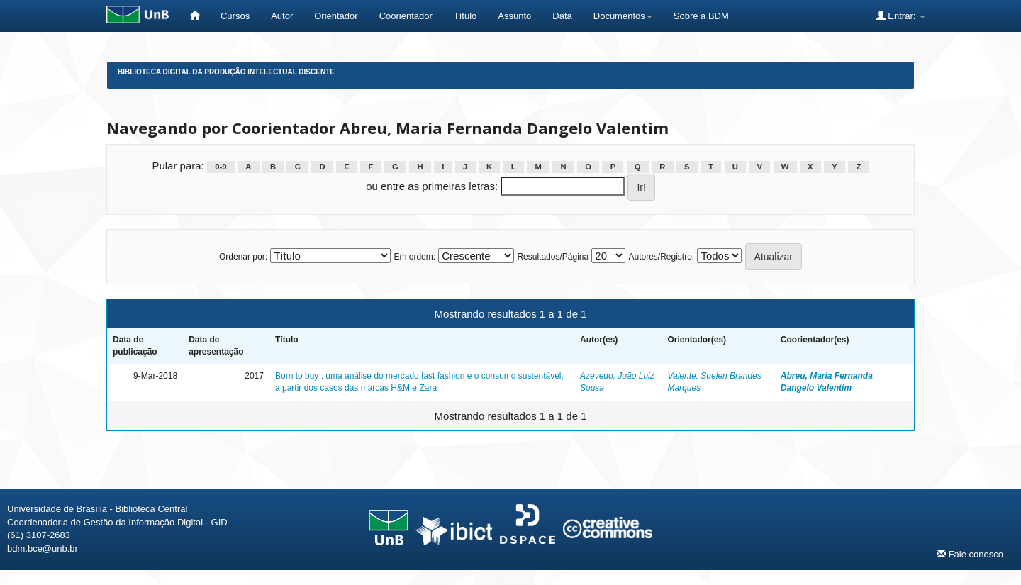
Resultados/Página (552, 257)
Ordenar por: (243, 257)
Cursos (235, 16)
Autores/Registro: (661, 257)
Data (561, 16)
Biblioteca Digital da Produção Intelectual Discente (226, 72)
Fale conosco (970, 553)
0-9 (220, 166)
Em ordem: (414, 257)
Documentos (622, 16)
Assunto (514, 16)
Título (465, 16)
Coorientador (406, 16)
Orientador (335, 16)
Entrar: (900, 15)
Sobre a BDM (701, 16)
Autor (282, 16)
